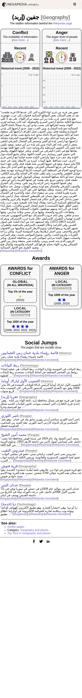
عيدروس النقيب (12, 450)
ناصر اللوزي (10, 416)
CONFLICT (20, 273)
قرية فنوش (9, 466)
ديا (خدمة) (8, 504)
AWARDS (17, 268)
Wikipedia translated (28, 250)
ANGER (61, 273)
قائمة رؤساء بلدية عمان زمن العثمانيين (29, 353)
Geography (55, 17)
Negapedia (8, 359)
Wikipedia (7, 250)
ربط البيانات (10, 365)
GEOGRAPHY (20, 314)
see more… (20, 40)
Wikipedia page (62, 23)
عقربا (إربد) (9, 397)
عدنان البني (9, 485)
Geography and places (34, 530)
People (26, 416)
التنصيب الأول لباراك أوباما (20, 381)
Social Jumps (41, 342)
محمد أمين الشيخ (14, 435)
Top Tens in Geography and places (28, 533)
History (65, 353)
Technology (29, 365)
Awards (41, 258)
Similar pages (15, 526)
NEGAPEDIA (20, 5)
